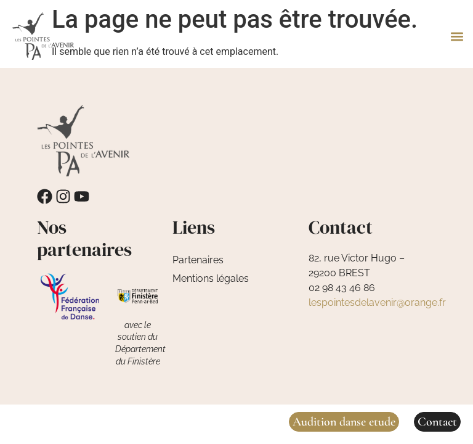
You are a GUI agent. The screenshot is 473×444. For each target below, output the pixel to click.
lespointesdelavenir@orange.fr (377, 302)
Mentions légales (210, 278)
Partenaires (198, 260)
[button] (457, 36)
